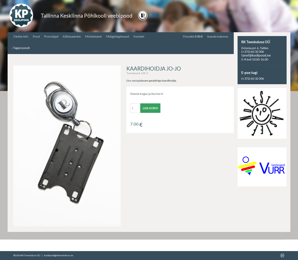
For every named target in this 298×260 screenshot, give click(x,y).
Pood (36, 36)
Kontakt (138, 36)
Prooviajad (51, 36)
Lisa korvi (150, 108)
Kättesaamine (72, 36)
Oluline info (20, 36)
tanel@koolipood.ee (256, 55)
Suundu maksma (217, 36)
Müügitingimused (117, 36)
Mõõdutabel (93, 36)
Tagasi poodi (20, 47)
